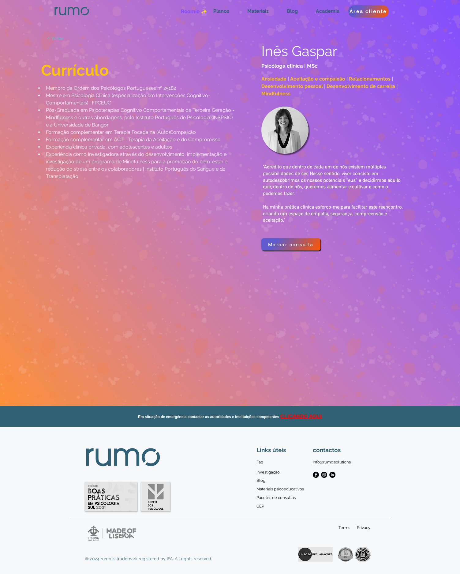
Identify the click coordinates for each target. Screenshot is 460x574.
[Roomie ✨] (194, 11)
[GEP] (260, 506)
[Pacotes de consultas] (276, 497)
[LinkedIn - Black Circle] (332, 475)
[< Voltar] (59, 38)
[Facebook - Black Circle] (316, 475)
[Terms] (344, 528)
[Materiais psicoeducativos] (280, 489)
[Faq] (260, 462)
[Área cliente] (368, 11)
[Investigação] (268, 472)
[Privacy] (364, 528)
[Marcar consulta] (290, 244)
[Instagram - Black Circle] (324, 475)
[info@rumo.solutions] (332, 462)
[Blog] (260, 480)
